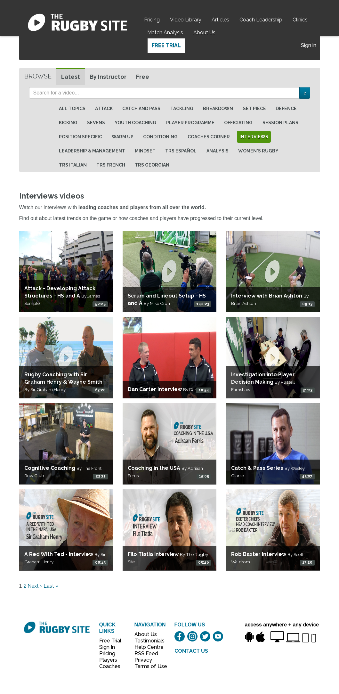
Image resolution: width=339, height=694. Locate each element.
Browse (38, 76)
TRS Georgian (152, 164)
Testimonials (147, 641)
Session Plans (280, 122)
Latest (70, 76)
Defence (286, 108)
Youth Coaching (135, 122)
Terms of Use (147, 666)
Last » (51, 586)
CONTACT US (191, 651)
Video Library (185, 20)
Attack (104, 108)
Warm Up (122, 136)
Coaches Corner (209, 136)
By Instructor (108, 76)
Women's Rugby (258, 150)
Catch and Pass (141, 108)
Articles (220, 20)
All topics (72, 108)
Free (142, 76)
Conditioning (160, 136)
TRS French (110, 164)
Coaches (109, 666)
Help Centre (147, 647)
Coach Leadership (260, 20)
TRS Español (181, 150)
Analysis (217, 150)
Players (108, 660)
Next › (35, 586)
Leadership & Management (92, 150)
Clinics (300, 20)
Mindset (145, 150)
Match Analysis (165, 32)
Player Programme (190, 122)
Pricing (152, 20)
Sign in (308, 45)
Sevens (96, 122)
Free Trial (166, 45)
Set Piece (254, 108)
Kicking (68, 122)
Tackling (181, 108)
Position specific (80, 136)
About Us (204, 32)
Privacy (143, 660)
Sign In (107, 647)
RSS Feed (146, 653)
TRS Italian (73, 164)
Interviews (253, 136)
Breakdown (218, 108)
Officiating (238, 122)
